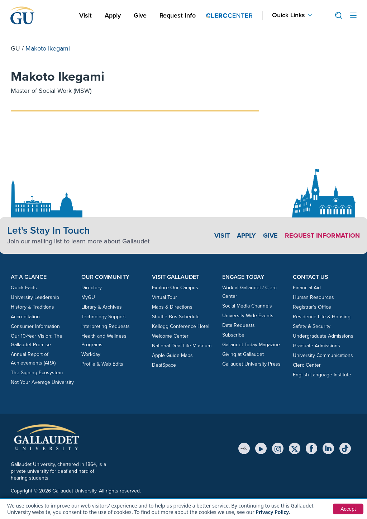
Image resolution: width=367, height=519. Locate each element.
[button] (335, 15)
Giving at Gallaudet (243, 354)
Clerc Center (307, 365)
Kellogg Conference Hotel (180, 326)
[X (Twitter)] (294, 448)
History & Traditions (32, 307)
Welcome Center (170, 336)
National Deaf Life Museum (181, 345)
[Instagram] (277, 448)
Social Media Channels (247, 306)
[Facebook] (311, 448)
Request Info (177, 15)
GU (15, 48)
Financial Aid (307, 287)
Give (140, 15)
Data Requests (238, 325)
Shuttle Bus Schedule (176, 316)
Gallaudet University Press (251, 364)
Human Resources (313, 297)
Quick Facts (24, 287)
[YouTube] (261, 448)
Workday (90, 354)
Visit (85, 15)
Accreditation (25, 316)
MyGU (88, 297)
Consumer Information (35, 326)
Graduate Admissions (316, 345)
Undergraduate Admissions (323, 336)
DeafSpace (164, 365)
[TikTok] (345, 448)
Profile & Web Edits (102, 364)
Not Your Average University (42, 382)
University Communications (323, 355)
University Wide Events (247, 315)
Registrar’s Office (312, 307)
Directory (91, 287)
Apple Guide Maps (172, 355)
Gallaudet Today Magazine (251, 344)
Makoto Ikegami (57, 76)
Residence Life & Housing (322, 316)
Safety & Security (311, 326)
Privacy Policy (272, 512)
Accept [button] (348, 509)
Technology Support (103, 316)
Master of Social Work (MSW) (51, 90)
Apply (114, 15)
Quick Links (288, 15)
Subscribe (233, 335)
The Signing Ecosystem (37, 372)
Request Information (322, 235)
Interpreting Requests (105, 326)
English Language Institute (322, 374)
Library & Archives (101, 307)
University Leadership (35, 297)
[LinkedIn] (328, 448)
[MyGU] (244, 448)
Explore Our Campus (175, 287)
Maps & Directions (172, 307)
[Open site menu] (353, 15)
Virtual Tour (164, 297)
